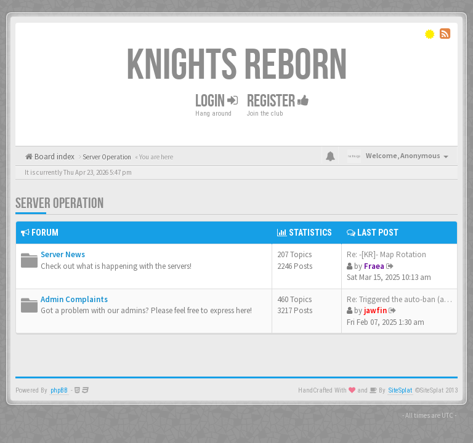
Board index (54, 156)
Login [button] (216, 101)
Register (278, 101)
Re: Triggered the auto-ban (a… (399, 299)
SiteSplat (400, 390)
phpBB (59, 390)
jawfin (375, 310)
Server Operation (59, 203)
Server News (63, 254)
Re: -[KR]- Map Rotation (386, 254)
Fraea (374, 266)
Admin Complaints (74, 299)
